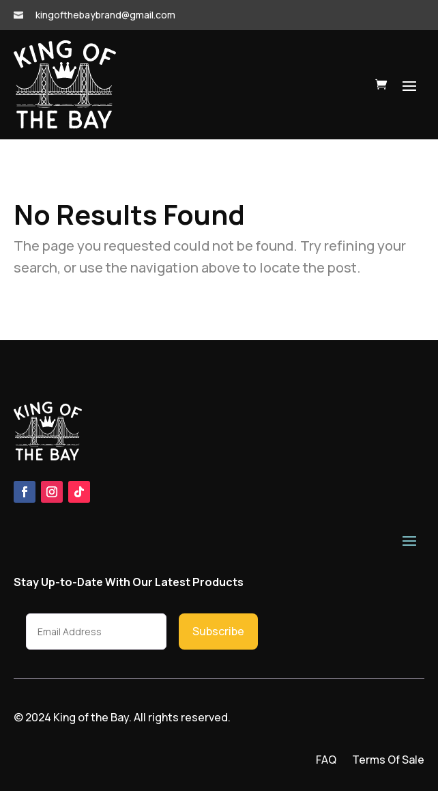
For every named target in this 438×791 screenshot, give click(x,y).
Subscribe (218, 631)
